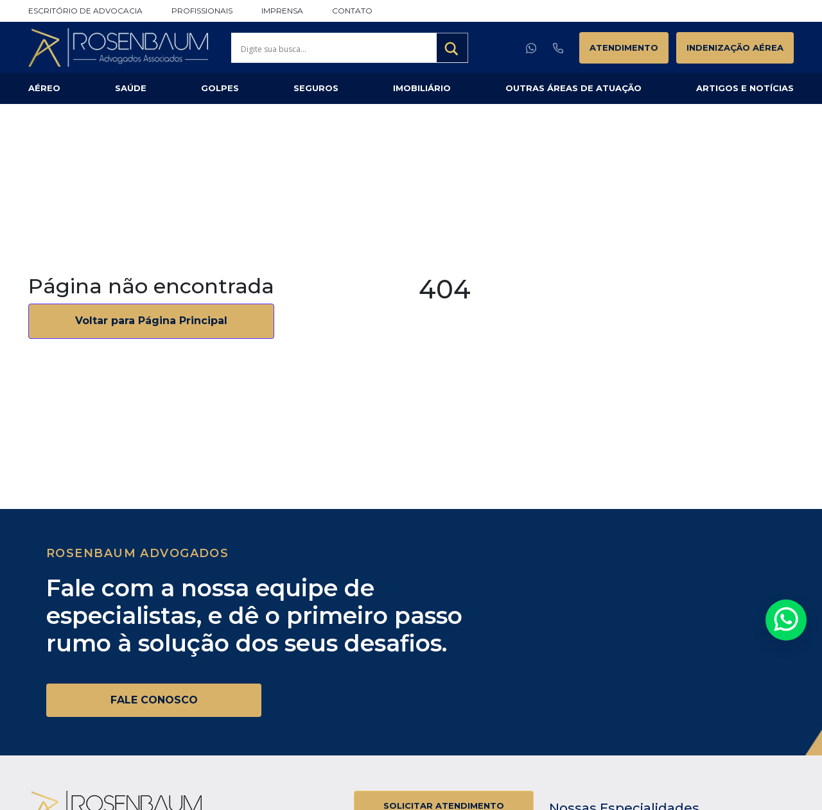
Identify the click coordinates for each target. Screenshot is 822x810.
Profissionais (201, 10)
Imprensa (282, 10)
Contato (352, 10)
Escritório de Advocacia (85, 10)
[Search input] (337, 49)
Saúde (130, 88)
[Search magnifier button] (452, 49)
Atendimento (624, 47)
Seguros (315, 88)
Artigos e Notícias (745, 88)
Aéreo (44, 88)
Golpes (220, 88)
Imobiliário (422, 88)
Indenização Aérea (734, 47)
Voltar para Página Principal (151, 321)
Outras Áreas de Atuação (573, 88)
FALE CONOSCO (154, 700)
